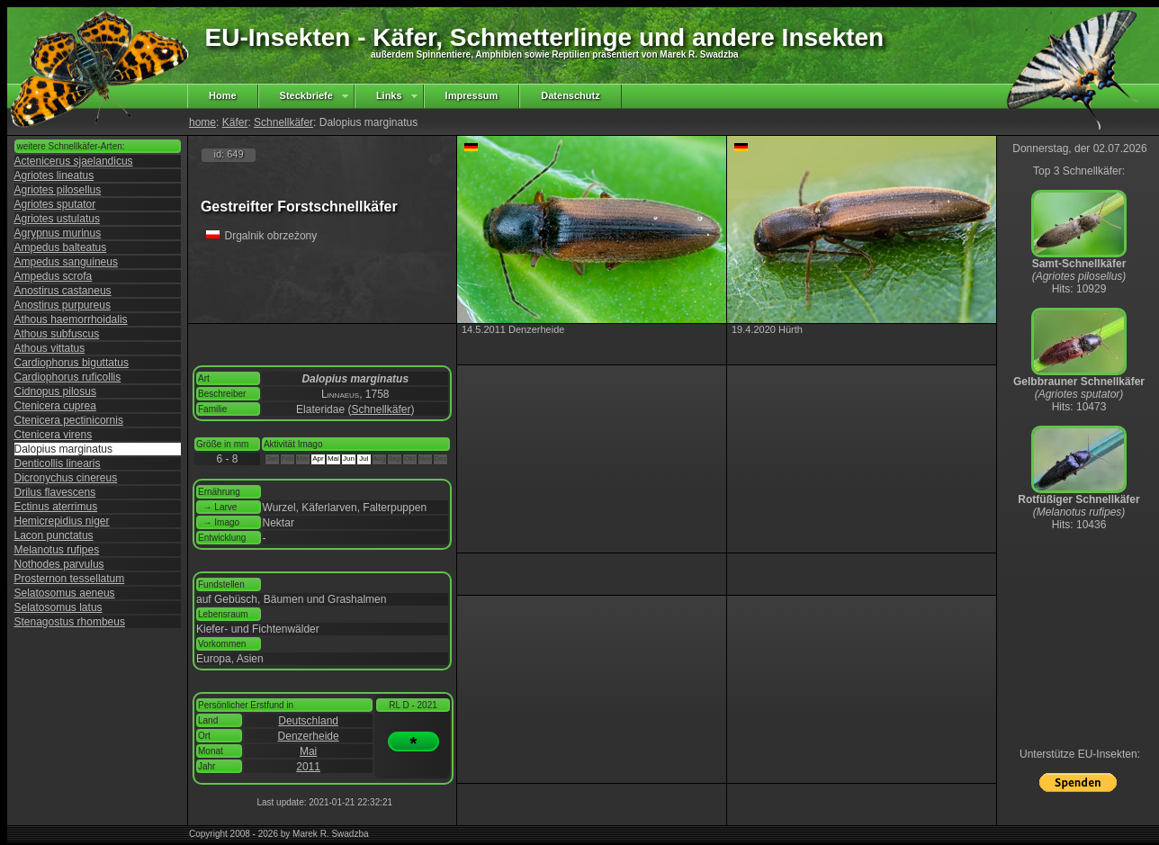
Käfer (235, 122)
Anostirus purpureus (62, 305)
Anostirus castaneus (63, 290)
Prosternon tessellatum (69, 578)
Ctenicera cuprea (55, 406)
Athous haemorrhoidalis (71, 319)
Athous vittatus (49, 348)
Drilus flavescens (55, 492)
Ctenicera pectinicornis (68, 420)
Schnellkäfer (283, 122)
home (202, 122)
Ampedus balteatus (60, 247)
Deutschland (308, 721)
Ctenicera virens (53, 434)
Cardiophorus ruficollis (67, 377)
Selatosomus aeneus (64, 593)
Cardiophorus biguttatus (71, 362)
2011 (308, 766)
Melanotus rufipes (57, 550)
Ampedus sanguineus (66, 262)
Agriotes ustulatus (57, 218)
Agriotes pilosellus (58, 190)
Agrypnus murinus (58, 233)
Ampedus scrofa (53, 276)
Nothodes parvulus (59, 564)
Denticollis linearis (57, 463)
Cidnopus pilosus (55, 391)
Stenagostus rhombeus (69, 622)
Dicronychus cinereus (66, 478)
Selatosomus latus (58, 607)
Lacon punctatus (54, 535)
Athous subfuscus (57, 334)
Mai (308, 751)
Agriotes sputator (55, 204)
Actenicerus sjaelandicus (73, 161)
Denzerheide (308, 736)
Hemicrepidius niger (62, 521)
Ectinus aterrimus (56, 506)
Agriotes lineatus (54, 175)
